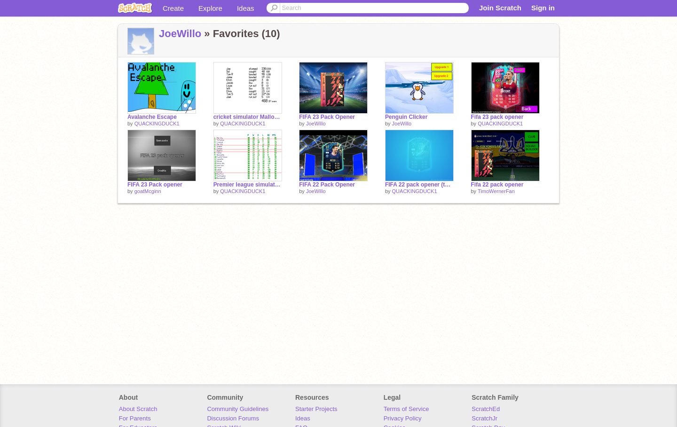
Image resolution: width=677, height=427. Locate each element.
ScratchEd (486, 408)
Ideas (245, 8)
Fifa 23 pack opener (497, 117)
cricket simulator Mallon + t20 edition (247, 117)
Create (173, 8)
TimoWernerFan (496, 191)
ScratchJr (484, 418)
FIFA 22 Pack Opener (327, 184)
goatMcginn (147, 191)
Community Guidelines (237, 408)
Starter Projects (316, 408)
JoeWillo (180, 33)
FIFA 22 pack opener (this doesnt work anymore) (419, 184)
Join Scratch (500, 8)
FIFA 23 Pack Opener (327, 117)
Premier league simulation (247, 184)
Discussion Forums (233, 418)
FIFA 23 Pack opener (154, 184)
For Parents (135, 418)
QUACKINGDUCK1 (157, 123)
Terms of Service (406, 408)
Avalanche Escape (152, 117)
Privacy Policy (403, 418)
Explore (210, 8)
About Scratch (138, 408)
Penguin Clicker (406, 117)
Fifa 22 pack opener (497, 184)
